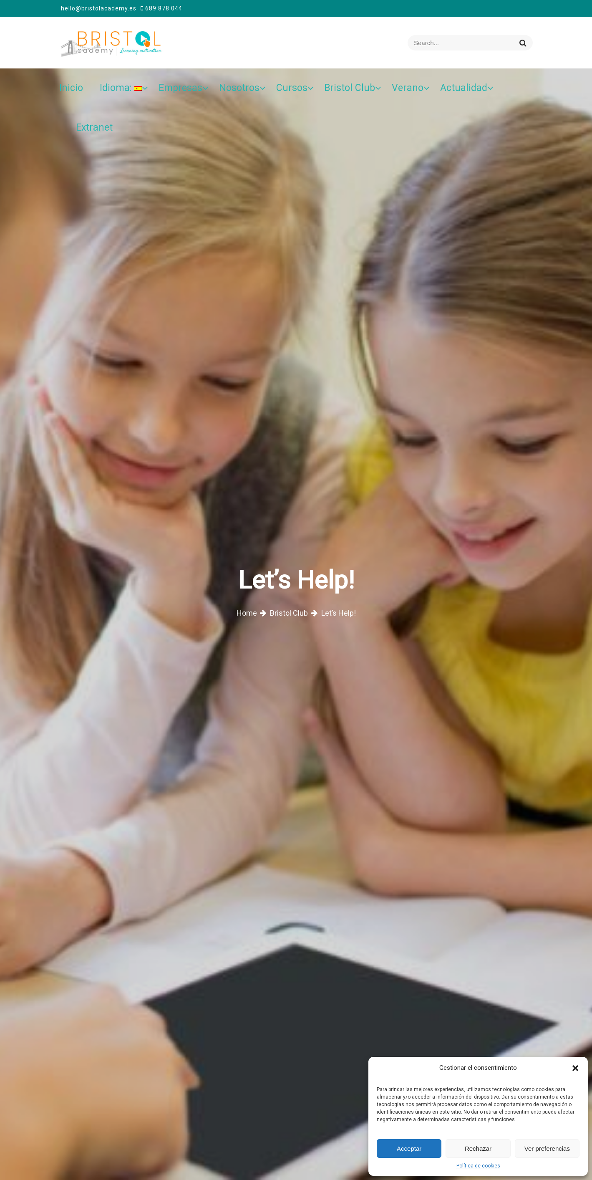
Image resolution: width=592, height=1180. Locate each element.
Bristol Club (349, 87)
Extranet (94, 127)
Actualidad (463, 87)
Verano (407, 87)
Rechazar (478, 1148)
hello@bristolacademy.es (98, 8)
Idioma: (121, 87)
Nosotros (239, 87)
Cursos (291, 87)
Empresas (180, 87)
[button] (575, 1068)
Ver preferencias (547, 1148)
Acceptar (409, 1148)
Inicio (71, 87)
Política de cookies (478, 1166)
